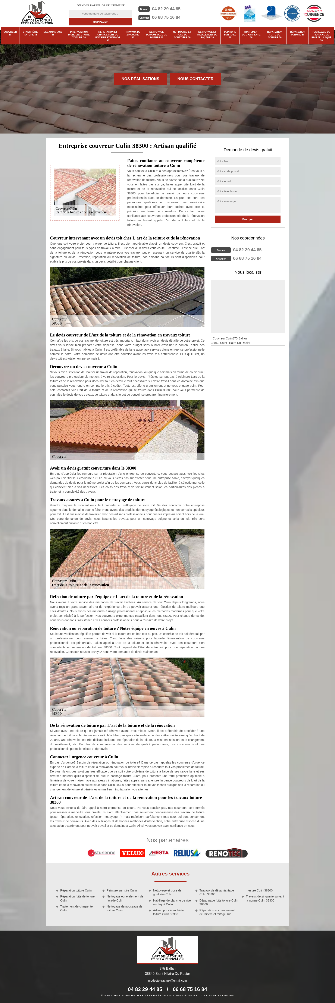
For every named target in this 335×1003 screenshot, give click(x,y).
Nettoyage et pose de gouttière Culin (167, 892)
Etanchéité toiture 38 (30, 33)
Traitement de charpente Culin (76, 908)
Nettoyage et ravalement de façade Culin (125, 898)
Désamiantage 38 (53, 33)
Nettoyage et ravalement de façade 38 (207, 35)
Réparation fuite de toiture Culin (77, 898)
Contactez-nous (219, 995)
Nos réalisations (140, 79)
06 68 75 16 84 (166, 17)
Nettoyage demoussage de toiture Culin (124, 908)
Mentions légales (180, 995)
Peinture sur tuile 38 (230, 35)
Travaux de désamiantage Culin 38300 (217, 892)
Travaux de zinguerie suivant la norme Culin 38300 (265, 898)
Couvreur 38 (10, 33)
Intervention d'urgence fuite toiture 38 (79, 35)
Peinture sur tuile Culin (122, 890)
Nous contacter (196, 79)
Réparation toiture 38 (297, 33)
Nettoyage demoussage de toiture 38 (156, 35)
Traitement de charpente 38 (251, 35)
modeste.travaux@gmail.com (167, 980)
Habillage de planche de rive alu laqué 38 (321, 36)
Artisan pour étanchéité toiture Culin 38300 (168, 912)
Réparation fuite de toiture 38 (274, 35)
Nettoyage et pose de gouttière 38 (182, 35)
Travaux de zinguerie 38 (132, 35)
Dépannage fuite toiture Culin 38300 (219, 902)
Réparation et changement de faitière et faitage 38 (107, 36)
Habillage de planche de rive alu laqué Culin (172, 902)
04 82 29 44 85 (166, 8)
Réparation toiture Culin (76, 890)
